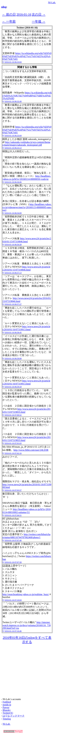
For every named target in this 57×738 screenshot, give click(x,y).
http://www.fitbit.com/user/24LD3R (30, 450)
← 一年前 (9, 21)
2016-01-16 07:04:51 (13, 515)
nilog (3, 7)
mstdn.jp (7, 704)
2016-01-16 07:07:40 (13, 540)
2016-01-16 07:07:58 (13, 562)
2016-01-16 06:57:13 (13, 273)
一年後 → (38, 21)
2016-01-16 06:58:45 (13, 332)
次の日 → (38, 14)
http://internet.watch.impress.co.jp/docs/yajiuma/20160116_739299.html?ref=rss (26, 625)
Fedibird (7, 702)
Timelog (7, 718)
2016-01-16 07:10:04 (13, 600)
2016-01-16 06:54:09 (13, 213)
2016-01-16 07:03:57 (13, 490)
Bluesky (6, 710)
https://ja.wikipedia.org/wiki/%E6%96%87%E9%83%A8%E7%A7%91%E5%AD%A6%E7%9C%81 (26, 56)
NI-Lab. (52, 2)
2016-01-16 (23, 14)
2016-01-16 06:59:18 (13, 386)
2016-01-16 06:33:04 (13, 62)
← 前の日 (9, 14)
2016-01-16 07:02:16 (13, 453)
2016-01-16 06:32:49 (13, 101)
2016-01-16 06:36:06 (13, 182)
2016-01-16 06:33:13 (13, 148)
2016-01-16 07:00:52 (13, 415)
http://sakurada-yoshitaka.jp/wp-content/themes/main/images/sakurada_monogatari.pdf (26, 143)
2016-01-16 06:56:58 (13, 244)
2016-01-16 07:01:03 (13, 443)
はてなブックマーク (13, 715)
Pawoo (6, 707)
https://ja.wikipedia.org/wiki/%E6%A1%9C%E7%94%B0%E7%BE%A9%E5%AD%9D (27, 95)
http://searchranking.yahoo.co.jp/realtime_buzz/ (25, 594)
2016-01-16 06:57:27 (13, 304)
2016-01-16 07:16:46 (13, 631)
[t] (3, 62)
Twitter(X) (8, 713)
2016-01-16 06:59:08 (13, 358)
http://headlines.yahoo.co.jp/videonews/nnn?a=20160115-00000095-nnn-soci (27, 207)
